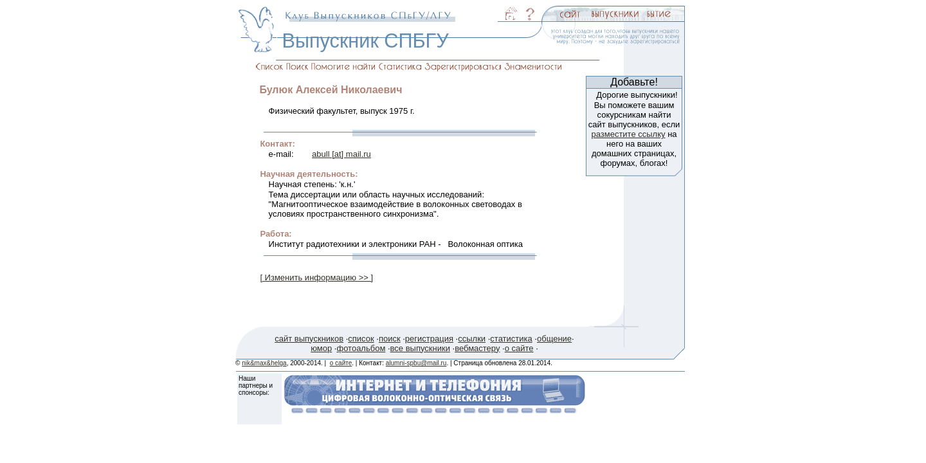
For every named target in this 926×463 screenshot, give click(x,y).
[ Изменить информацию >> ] (316, 277)
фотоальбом (360, 348)
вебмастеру (477, 348)
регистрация (429, 338)
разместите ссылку (628, 134)
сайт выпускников (309, 338)
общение (554, 338)
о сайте (519, 348)
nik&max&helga (264, 363)
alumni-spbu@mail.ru (416, 363)
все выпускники (420, 348)
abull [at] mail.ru (341, 154)
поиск (390, 338)
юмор (321, 348)
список (361, 338)
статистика (511, 338)
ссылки (472, 338)
